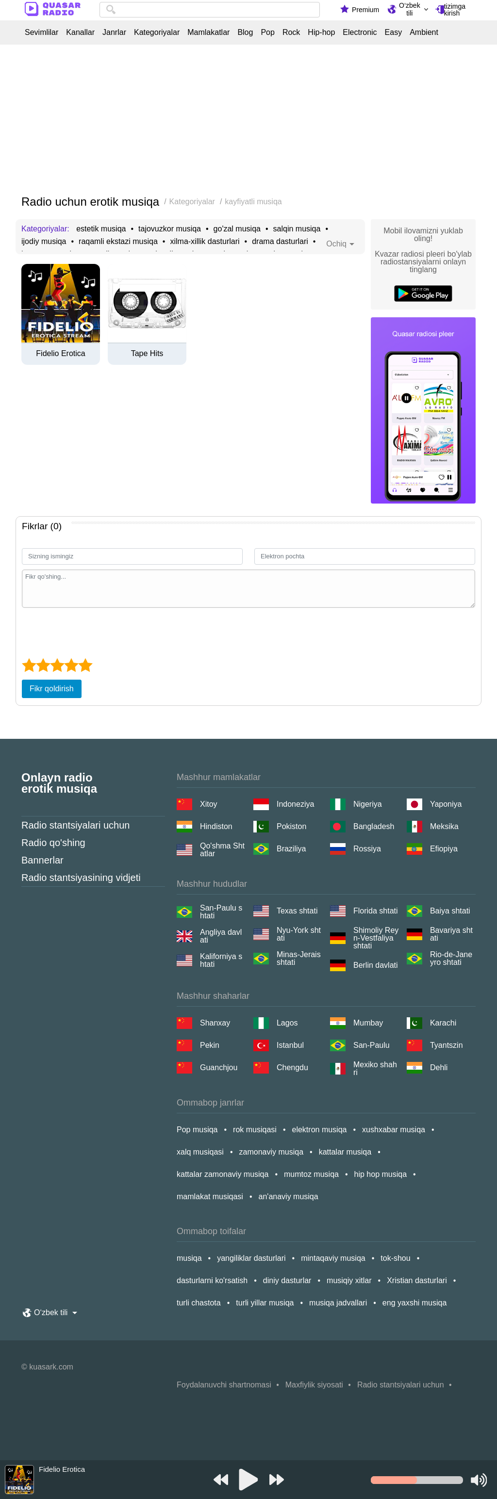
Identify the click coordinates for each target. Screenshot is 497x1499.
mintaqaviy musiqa (333, 1258)
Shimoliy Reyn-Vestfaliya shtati (375, 938)
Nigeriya (367, 804)
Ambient (424, 32)
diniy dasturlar (287, 1280)
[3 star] (57, 665)
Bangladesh (374, 826)
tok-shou (395, 1258)
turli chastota (199, 1303)
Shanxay (215, 1023)
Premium (365, 10)
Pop (267, 32)
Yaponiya (446, 804)
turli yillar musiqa (265, 1303)
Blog (245, 32)
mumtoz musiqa (311, 1174)
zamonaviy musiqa (271, 1152)
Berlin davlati (375, 965)
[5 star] (85, 665)
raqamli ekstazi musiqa (118, 241)
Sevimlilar (41, 32)
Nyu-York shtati (299, 934)
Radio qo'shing (53, 842)
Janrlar (114, 32)
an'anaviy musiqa (288, 1196)
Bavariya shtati (451, 934)
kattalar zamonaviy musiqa (222, 1174)
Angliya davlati (221, 936)
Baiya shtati (450, 911)
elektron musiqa (319, 1129)
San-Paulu (371, 1045)
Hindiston (216, 826)
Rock (291, 32)
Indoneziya (295, 804)
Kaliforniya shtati (221, 960)
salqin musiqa (297, 229)
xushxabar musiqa (393, 1129)
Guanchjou (218, 1067)
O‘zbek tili (409, 9)
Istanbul (290, 1045)
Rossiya (367, 849)
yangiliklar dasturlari (251, 1258)
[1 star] (29, 665)
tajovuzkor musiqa (169, 229)
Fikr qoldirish (52, 688)
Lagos (287, 1023)
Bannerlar (42, 860)
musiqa (189, 1258)
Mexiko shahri (375, 1068)
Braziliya (291, 849)
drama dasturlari (280, 241)
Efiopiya (444, 849)
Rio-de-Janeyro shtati (451, 958)
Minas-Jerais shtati (299, 958)
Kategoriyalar (157, 32)
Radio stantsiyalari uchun (75, 825)
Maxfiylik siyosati (314, 1385)
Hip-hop (321, 32)
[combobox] (209, 9)
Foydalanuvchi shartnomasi (224, 1385)
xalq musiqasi (200, 1152)
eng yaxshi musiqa (414, 1303)
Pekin (209, 1045)
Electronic (360, 32)
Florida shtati (375, 911)
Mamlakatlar (208, 32)
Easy (393, 32)
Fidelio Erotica (60, 354)
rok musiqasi (255, 1129)
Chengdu (292, 1067)
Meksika (444, 826)
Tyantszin (446, 1045)
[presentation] (95, 632)
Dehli (438, 1067)
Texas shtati (297, 911)
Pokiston (291, 826)
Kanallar (80, 32)
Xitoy (208, 804)
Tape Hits (147, 354)
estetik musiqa (101, 229)
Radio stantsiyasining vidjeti (81, 877)
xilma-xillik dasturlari (204, 241)
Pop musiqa (197, 1129)
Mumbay (368, 1023)
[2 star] (43, 665)
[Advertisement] (248, 120)
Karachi (443, 1023)
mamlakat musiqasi (210, 1196)
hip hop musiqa (380, 1174)
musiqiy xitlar (349, 1280)
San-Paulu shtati (221, 912)
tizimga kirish (454, 9)
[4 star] (71, 665)
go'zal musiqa (237, 229)
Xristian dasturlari (417, 1280)
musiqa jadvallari (338, 1303)
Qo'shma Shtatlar (222, 850)
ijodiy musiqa (43, 241)
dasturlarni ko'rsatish (212, 1280)
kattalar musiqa (345, 1152)
